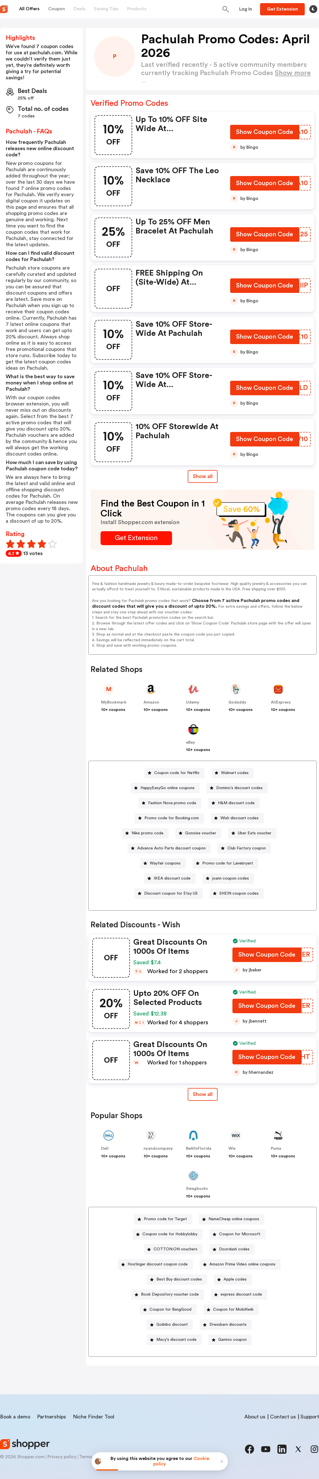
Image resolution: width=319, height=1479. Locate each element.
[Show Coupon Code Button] (264, 133)
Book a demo (15, 1416)
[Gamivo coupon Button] (230, 1340)
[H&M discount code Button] (234, 803)
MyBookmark (113, 702)
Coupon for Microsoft (239, 1234)
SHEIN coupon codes (239, 893)
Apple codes (235, 1279)
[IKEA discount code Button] (170, 878)
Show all (202, 1094)
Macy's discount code (176, 1340)
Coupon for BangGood (170, 1310)
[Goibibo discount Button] (170, 1324)
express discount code (241, 1294)
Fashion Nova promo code (172, 803)
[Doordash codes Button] (232, 1249)
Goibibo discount (172, 1325)
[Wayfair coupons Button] (163, 863)
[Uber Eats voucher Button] (252, 833)
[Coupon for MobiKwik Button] (231, 1309)
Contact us (283, 1416)
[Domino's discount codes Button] (237, 788)
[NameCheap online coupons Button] (231, 1219)
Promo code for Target (165, 1219)
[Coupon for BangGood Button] (168, 1309)
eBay (190, 742)
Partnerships (51, 1416)
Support (309, 1416)
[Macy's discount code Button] (174, 1340)
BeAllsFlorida (198, 1149)
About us (254, 1416)
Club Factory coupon (246, 848)
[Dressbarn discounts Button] (226, 1324)
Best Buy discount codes (179, 1279)
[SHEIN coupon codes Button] (237, 893)
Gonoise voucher (200, 833)
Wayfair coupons (165, 863)
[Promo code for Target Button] (163, 1219)
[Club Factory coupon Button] (244, 848)
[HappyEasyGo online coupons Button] (165, 788)
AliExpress (281, 702)
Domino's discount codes (239, 788)
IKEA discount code (172, 878)
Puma (276, 1149)
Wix (232, 1149)
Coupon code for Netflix (176, 773)
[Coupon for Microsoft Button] (237, 1234)
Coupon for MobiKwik (233, 1310)
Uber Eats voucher (254, 833)
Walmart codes (235, 773)
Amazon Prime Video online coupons (242, 1264)
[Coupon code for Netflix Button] (174, 773)
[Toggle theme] (313, 9)
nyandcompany (158, 1149)
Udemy (192, 702)
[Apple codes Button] (233, 1279)
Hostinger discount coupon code (158, 1264)
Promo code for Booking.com (171, 818)
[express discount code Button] (239, 1294)
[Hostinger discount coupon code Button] (155, 1264)
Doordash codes (234, 1249)
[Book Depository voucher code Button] (167, 1294)
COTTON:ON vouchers (175, 1249)
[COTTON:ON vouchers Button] (173, 1249)
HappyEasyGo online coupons (167, 788)
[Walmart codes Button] (232, 773)
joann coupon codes (230, 878)
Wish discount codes (239, 818)
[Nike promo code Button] (145, 833)
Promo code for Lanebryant (227, 863)
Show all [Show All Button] (202, 476)
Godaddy (237, 702)
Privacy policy (62, 1457)
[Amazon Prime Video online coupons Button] (240, 1264)
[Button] (246, 9)
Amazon (151, 702)
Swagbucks (197, 1189)
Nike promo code (147, 833)
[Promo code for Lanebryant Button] (225, 863)
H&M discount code (236, 803)
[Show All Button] (203, 1094)
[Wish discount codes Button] (237, 818)
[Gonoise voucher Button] (198, 833)
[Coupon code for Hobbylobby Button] (168, 1234)
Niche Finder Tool (93, 1416)
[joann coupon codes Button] (228, 878)
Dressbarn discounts (228, 1325)
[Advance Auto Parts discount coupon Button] (169, 848)
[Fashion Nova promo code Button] (169, 803)
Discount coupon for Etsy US (171, 893)
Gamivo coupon (232, 1340)
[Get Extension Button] (136, 538)
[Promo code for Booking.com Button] (169, 818)
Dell (105, 1149)
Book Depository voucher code (170, 1294)
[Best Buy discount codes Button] (177, 1279)
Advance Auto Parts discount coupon (171, 848)
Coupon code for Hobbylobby (169, 1234)
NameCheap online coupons (233, 1219)
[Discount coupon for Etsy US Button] (168, 893)
